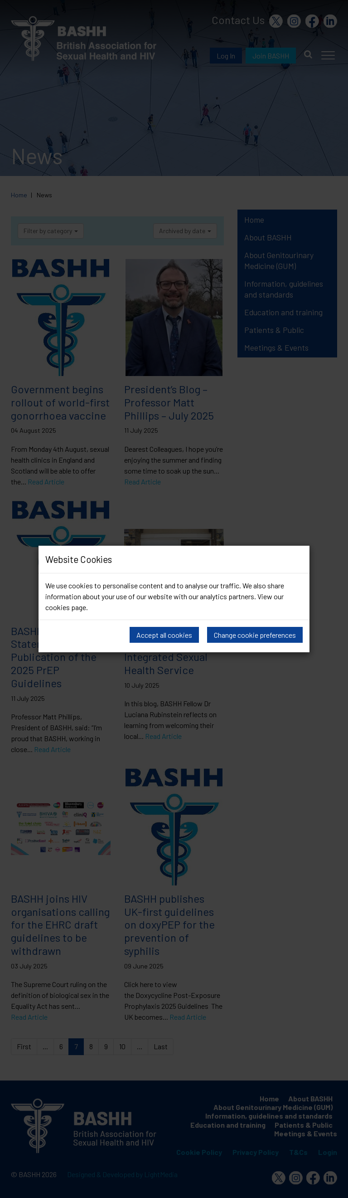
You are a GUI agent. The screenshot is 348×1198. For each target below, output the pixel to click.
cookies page (65, 607)
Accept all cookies (164, 635)
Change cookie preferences (255, 635)
